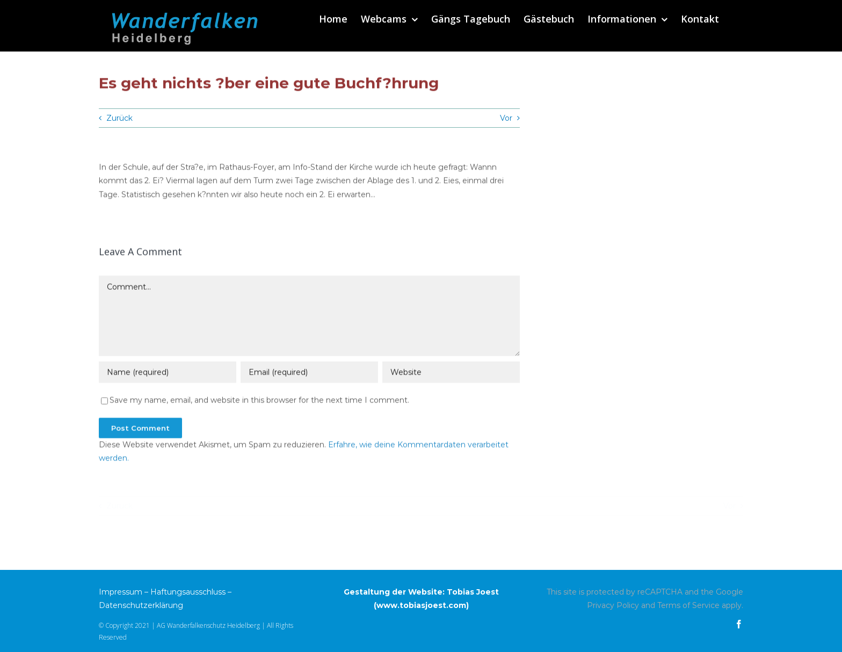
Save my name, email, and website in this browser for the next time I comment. (259, 401)
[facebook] (739, 624)
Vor (506, 118)
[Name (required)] (167, 373)
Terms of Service (688, 605)
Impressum (120, 592)
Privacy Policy (613, 605)
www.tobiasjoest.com (421, 605)
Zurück (119, 118)
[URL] (451, 373)
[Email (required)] (309, 373)
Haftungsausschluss (188, 592)
